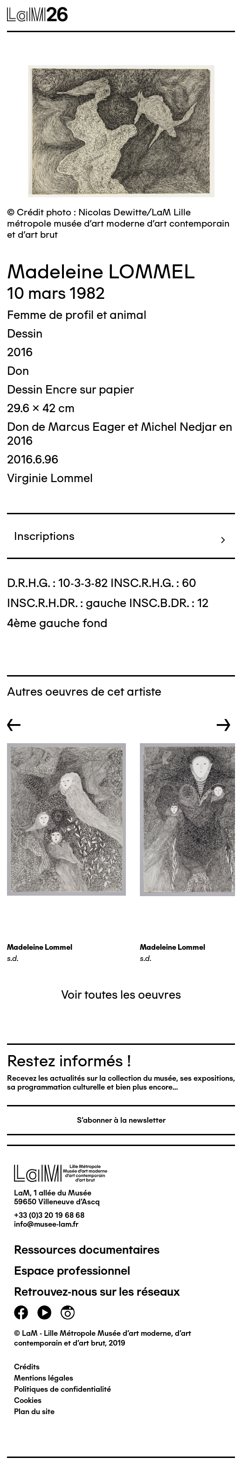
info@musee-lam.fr (46, 1224)
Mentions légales (43, 1378)
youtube (44, 1312)
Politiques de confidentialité (62, 1389)
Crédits (27, 1366)
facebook (21, 1312)
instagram (68, 1312)
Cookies (27, 1400)
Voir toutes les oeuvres (121, 994)
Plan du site (34, 1411)
